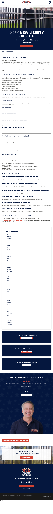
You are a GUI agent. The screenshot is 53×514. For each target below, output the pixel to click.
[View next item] (29, 391)
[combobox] (3, 513)
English (3, 512)
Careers (36, 478)
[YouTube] (31, 482)
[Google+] (21, 482)
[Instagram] (29, 482)
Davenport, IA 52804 (26, 474)
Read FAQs (26, 365)
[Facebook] (24, 482)
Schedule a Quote (26, 45)
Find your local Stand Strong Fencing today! (15, 440)
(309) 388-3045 (27, 42)
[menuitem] (27, 234)
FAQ (15, 478)
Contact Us (29, 478)
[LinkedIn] (26, 482)
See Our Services (26, 338)
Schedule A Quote (26, 457)
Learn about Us (26, 351)
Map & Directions (26, 475)
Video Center (21, 478)
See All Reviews (26, 394)
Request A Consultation (26, 485)
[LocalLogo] (26, 2)
